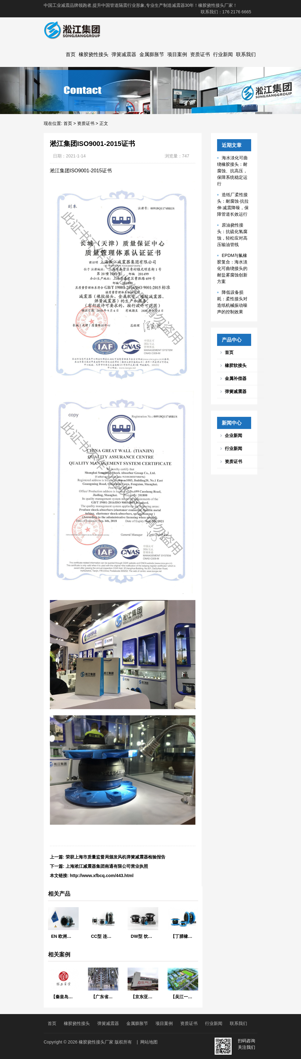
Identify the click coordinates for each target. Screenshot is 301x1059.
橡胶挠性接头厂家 (96, 1041)
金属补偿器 (235, 378)
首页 (71, 54)
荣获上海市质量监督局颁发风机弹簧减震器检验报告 (115, 856)
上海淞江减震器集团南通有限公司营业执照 (107, 866)
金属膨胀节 (151, 54)
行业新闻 (223, 54)
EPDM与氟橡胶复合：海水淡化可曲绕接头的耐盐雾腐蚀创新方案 (232, 268)
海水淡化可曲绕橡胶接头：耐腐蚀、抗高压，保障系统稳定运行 (232, 170)
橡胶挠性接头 (93, 54)
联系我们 (246, 54)
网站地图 (149, 1041)
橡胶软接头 (235, 365)
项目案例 (177, 54)
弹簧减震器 (123, 54)
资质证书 (200, 54)
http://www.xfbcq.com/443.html (102, 875)
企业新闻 (233, 435)
